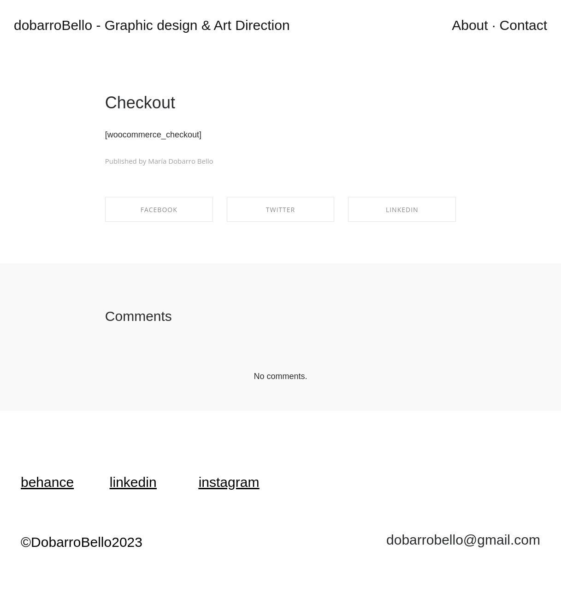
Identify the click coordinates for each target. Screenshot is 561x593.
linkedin (133, 482)
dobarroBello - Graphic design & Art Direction (152, 25)
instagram (229, 482)
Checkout (140, 102)
